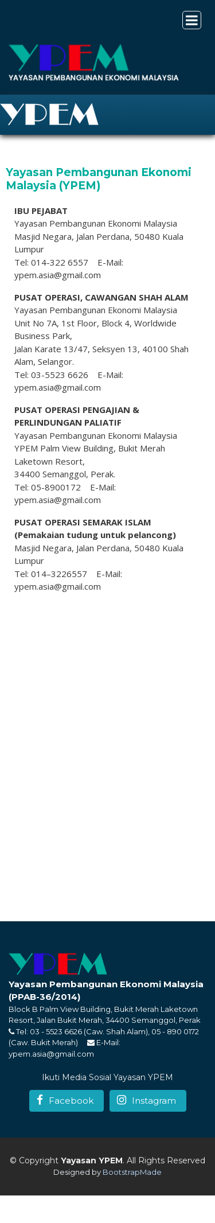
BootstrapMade (132, 1172)
